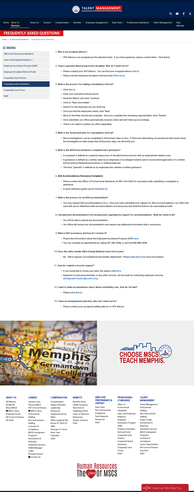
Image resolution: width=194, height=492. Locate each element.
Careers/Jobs (34, 399)
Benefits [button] (77, 19)
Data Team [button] (117, 19)
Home (6, 19)
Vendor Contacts (80, 417)
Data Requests (101, 413)
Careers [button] (47, 19)
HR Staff (10, 417)
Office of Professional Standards (19, 51)
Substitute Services (36, 442)
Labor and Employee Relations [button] (17, 57)
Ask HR (10, 402)
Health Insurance (80, 402)
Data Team (100, 404)
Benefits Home (79, 399)
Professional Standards (19, 36)
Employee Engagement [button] (97, 19)
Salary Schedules (58, 402)
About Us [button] (35, 19)
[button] (171, 11)
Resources (100, 416)
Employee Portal (13, 411)
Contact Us (34, 454)
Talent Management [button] (163, 19)
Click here (119, 72)
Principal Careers (35, 451)
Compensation (57, 399)
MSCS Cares (12, 408)
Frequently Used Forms (14, 87)
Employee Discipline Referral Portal (20, 69)
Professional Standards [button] (138, 19)
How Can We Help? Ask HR (168, 488)
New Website (180, 21)
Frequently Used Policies (15, 75)
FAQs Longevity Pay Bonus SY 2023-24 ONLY (59, 420)
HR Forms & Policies (15, 414)
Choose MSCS (34, 402)
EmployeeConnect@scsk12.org (82, 275)
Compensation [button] (62, 19)
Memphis (15, 21)
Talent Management (148, 401)
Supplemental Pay (58, 411)
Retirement (78, 414)
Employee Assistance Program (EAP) (20, 63)
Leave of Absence (81, 411)
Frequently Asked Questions (16, 81)
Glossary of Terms (59, 426)
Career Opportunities (149, 441)
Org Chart (144, 447)
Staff (6, 93)
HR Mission (11, 399)
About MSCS (11, 405)
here (135, 68)
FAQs (53, 414)
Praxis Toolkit (146, 417)
